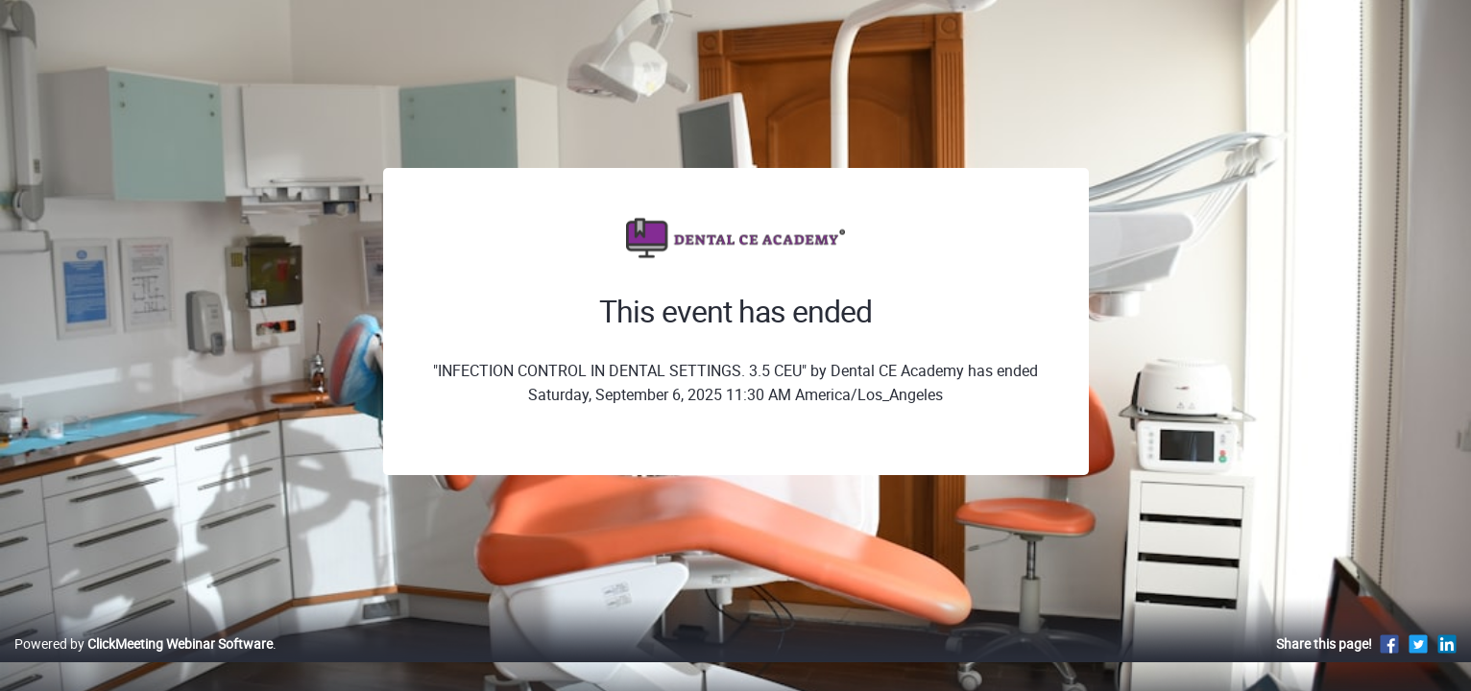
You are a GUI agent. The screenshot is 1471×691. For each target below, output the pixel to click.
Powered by (143, 664)
